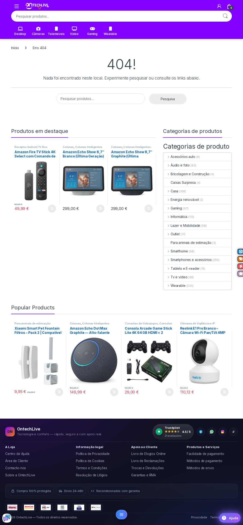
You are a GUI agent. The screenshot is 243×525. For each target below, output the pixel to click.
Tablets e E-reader (182, 268)
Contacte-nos (15, 468)
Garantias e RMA (143, 475)
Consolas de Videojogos (141, 323)
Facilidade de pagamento (205, 454)
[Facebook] (200, 431)
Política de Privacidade (93, 454)
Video (74, 31)
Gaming (92, 31)
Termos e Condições (91, 468)
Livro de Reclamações (147, 461)
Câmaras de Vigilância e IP (197, 323)
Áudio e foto (177, 165)
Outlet (172, 234)
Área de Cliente (16, 461)
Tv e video (175, 277)
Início (15, 48)
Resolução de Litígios (91, 475)
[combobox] (115, 16)
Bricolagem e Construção (187, 174)
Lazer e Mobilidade (182, 225)
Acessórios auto (179, 157)
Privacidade (199, 517)
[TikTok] (233, 431)
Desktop (20, 31)
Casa (171, 191)
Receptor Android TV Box (30, 147)
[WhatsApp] (211, 431)
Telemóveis (56, 31)
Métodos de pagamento (204, 461)
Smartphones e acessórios (187, 260)
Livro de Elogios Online (148, 454)
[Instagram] (222, 431)
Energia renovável (181, 200)
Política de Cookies (90, 461)
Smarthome (176, 251)
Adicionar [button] (52, 209)
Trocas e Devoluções (147, 468)
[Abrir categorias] (121, 514)
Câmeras (38, 31)
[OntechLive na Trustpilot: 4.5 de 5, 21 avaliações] (173, 431)
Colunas (68, 147)
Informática (175, 217)
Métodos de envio (200, 468)
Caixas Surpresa (180, 182)
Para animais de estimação (187, 243)
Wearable (110, 31)
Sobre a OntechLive (20, 475)
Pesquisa (225, 16)
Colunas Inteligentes (88, 147)
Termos (215, 517)
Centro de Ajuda (17, 454)
